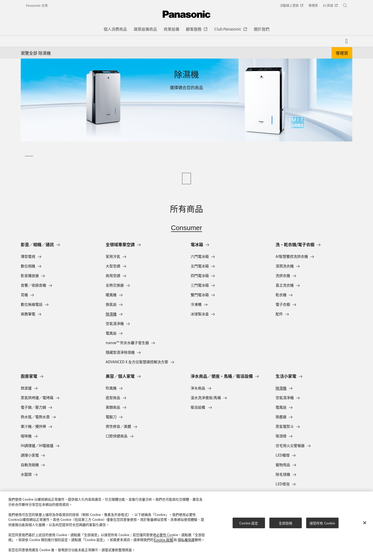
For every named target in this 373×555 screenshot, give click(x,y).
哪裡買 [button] (342, 53)
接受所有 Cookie (322, 522)
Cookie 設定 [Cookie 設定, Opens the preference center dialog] (248, 522)
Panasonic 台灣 (37, 5)
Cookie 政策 (163, 539)
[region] (186, 523)
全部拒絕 (285, 522)
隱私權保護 (186, 539)
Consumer (186, 228)
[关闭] (364, 522)
